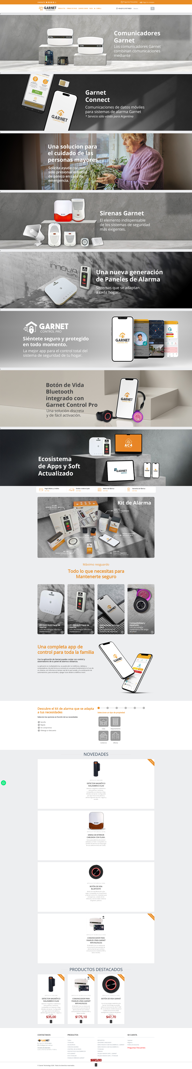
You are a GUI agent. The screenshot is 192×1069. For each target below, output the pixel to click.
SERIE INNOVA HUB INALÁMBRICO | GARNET (111, 1045)
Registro (130, 1042)
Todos (69, 1040)
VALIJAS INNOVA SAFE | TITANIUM (108, 1056)
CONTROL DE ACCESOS (74, 1049)
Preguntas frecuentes (129, 2)
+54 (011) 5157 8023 (123, 8)
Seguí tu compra (147, 2)
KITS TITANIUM (72, 1056)
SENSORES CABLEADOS (104, 1042)
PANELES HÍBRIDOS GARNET (76, 1058)
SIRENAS (100, 1051)
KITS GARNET (71, 1053)
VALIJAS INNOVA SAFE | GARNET (107, 1053)
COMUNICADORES (73, 1047)
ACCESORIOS (71, 1045)
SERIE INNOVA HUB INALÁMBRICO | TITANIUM (108, 1048)
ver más (47, 491)
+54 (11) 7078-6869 (45, 1043)
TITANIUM (71, 1042)
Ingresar (130, 1040)
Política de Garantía (133, 1045)
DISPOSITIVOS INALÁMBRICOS (77, 1051)
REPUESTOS (101, 1040)
